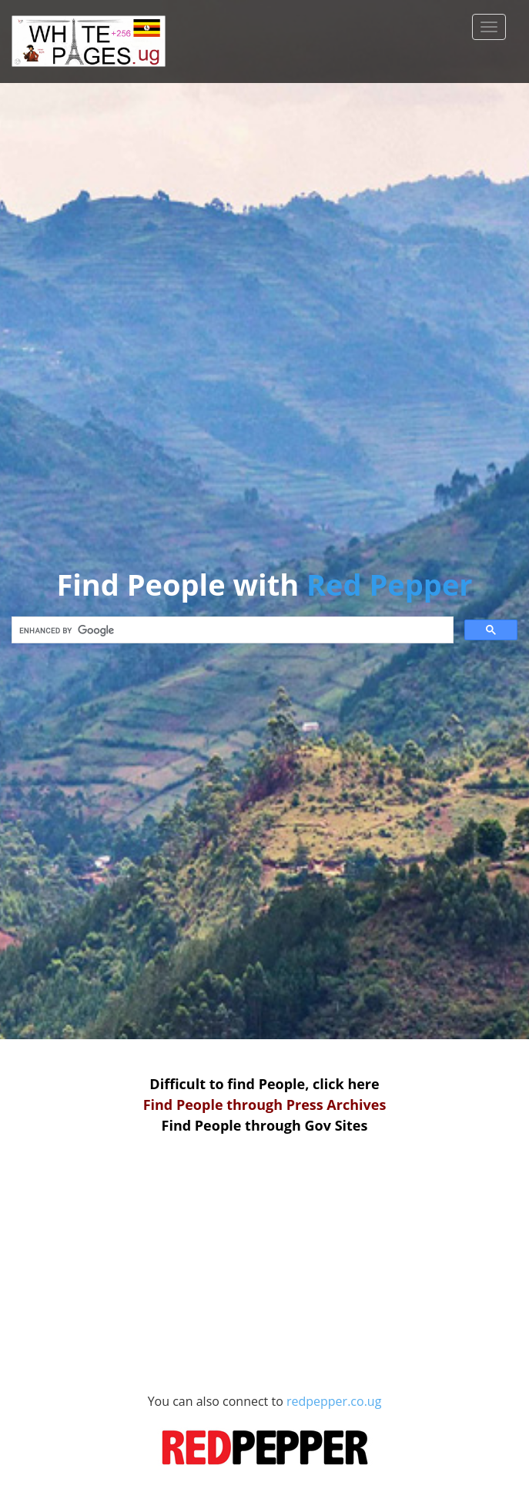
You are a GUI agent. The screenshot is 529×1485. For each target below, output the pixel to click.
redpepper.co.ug (269, 1438)
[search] (231, 630)
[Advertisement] (264, 1261)
